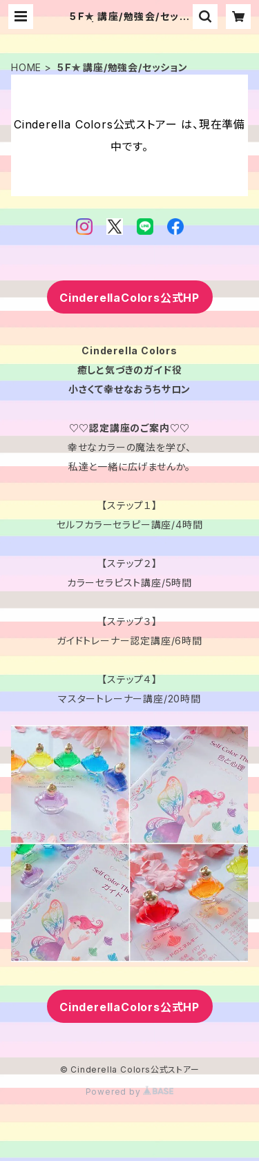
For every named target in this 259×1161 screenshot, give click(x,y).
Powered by (130, 1091)
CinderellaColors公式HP (129, 298)
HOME (26, 67)
